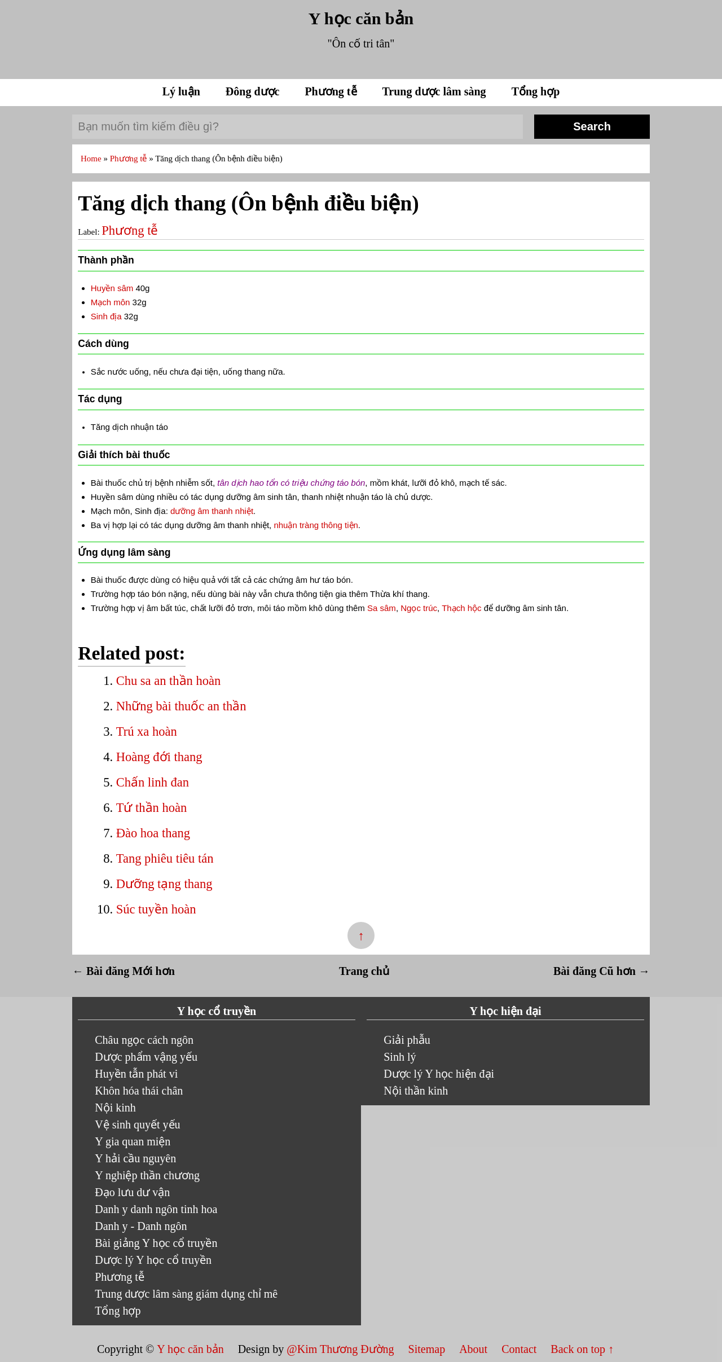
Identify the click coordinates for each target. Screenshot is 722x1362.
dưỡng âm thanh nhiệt (211, 511)
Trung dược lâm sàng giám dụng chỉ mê (186, 1294)
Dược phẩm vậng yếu (146, 1057)
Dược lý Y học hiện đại (439, 1073)
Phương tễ (332, 91)
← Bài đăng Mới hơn (123, 971)
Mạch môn (110, 302)
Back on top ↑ (582, 1349)
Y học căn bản (361, 18)
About (474, 1349)
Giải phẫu (407, 1040)
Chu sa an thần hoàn (168, 681)
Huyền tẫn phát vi (136, 1073)
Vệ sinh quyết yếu (137, 1124)
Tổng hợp (536, 91)
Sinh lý (400, 1057)
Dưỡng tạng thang (164, 884)
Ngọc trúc (418, 608)
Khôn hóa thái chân (139, 1090)
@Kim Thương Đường (342, 1349)
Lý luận (182, 91)
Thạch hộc (461, 608)
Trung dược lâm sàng (435, 91)
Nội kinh (115, 1107)
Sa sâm (381, 608)
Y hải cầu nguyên (135, 1158)
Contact (518, 1349)
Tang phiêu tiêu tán (165, 858)
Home (92, 158)
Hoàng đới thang (159, 757)
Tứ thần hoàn (151, 808)
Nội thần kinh (416, 1090)
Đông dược (254, 91)
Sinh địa (106, 316)
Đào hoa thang (153, 833)
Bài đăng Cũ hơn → (601, 971)
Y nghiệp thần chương (147, 1175)
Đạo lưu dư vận (132, 1192)
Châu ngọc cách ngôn (144, 1040)
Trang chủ (364, 971)
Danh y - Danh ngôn (141, 1226)
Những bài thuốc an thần (181, 706)
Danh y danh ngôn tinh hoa (156, 1209)
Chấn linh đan (152, 782)
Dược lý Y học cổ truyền (153, 1260)
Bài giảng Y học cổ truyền (156, 1243)
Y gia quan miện (132, 1141)
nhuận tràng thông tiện (316, 525)
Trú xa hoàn (146, 731)
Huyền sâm (112, 288)
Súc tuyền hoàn (156, 909)
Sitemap (428, 1349)
